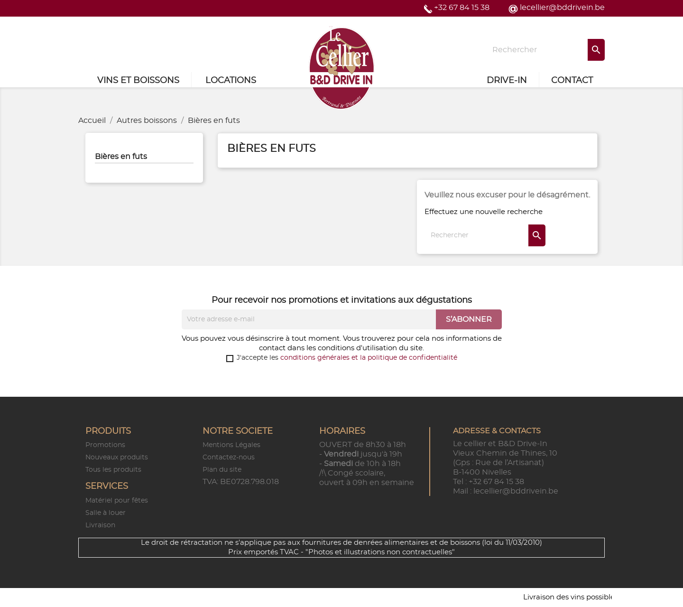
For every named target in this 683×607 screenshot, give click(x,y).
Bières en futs (121, 156)
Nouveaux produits (116, 457)
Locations (230, 80)
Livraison (100, 525)
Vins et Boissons (138, 80)
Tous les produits (113, 470)
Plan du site (222, 470)
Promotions (105, 445)
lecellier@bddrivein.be (562, 7)
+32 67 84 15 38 (461, 7)
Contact (572, 80)
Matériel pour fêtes (116, 500)
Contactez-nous (229, 457)
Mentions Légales (231, 445)
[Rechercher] (545, 50)
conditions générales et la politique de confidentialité (368, 358)
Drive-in (507, 80)
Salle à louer (105, 513)
